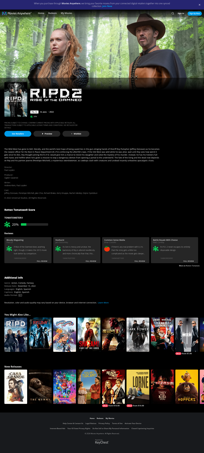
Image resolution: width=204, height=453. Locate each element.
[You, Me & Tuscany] (89, 387)
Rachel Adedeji (75, 193)
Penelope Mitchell (26, 193)
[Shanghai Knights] (162, 335)
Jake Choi (39, 193)
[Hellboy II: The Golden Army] (113, 335)
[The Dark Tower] (137, 335)
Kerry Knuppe (62, 193)
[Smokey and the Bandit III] (64, 335)
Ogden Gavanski (11, 177)
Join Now (107, 6)
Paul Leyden (9, 170)
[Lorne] (137, 388)
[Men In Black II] (186, 336)
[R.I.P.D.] (15, 335)
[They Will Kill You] (162, 387)
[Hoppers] (186, 387)
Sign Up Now (195, 13)
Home (41, 13)
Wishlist (76, 133)
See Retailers (18, 133)
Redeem (52, 13)
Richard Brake (50, 193)
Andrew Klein (9, 185)
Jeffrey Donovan (11, 193)
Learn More (103, 302)
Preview (47, 133)
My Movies (66, 13)
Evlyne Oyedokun (90, 193)
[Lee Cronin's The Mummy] (40, 387)
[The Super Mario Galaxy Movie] (64, 387)
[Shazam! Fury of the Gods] (89, 335)
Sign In (181, 13)
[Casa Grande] (15, 387)
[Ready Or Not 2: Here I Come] (113, 388)
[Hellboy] (40, 335)
